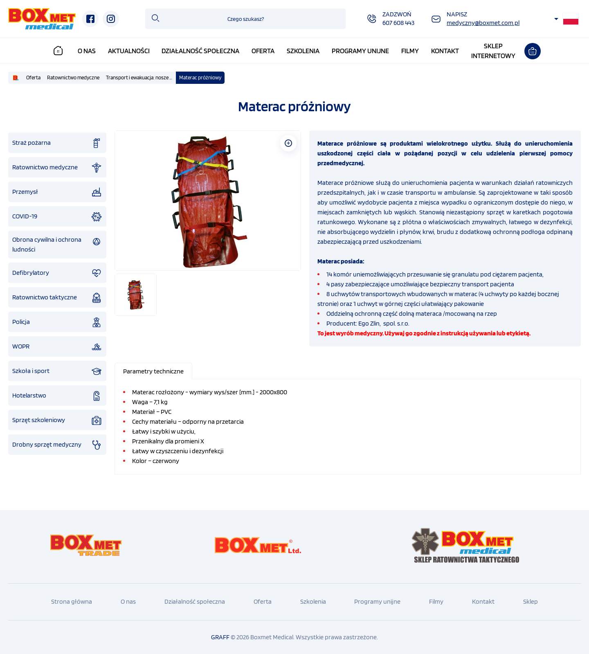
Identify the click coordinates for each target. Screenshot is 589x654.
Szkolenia (306, 51)
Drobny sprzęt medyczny (57, 444)
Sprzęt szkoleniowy (57, 420)
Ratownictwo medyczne (73, 77)
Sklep (530, 601)
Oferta (266, 51)
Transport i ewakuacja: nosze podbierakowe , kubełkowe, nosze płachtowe (141, 77)
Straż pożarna (57, 142)
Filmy (414, 51)
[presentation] (153, 370)
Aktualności (132, 51)
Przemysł (57, 192)
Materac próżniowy (200, 77)
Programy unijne (364, 51)
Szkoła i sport (57, 371)
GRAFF (220, 637)
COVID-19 (57, 216)
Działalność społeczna (204, 51)
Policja (57, 322)
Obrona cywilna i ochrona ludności (57, 244)
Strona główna (71, 601)
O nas (90, 51)
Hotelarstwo (57, 395)
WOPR (57, 346)
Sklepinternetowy (497, 51)
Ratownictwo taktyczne (57, 297)
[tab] (154, 370)
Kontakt (449, 51)
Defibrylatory (57, 273)
